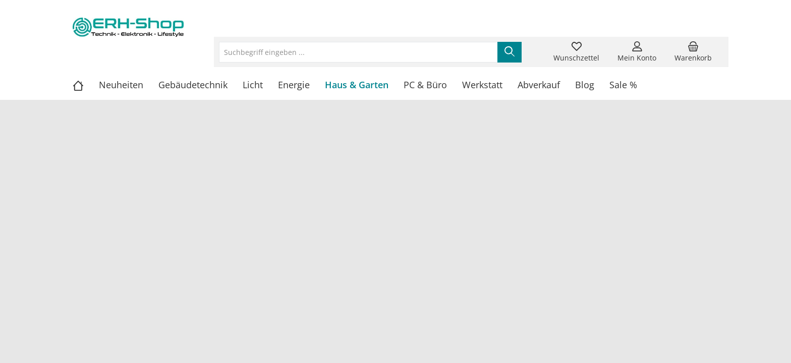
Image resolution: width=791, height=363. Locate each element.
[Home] (86, 85)
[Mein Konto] (637, 52)
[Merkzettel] (576, 52)
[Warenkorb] (693, 52)
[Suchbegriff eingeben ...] (358, 52)
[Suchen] (509, 52)
